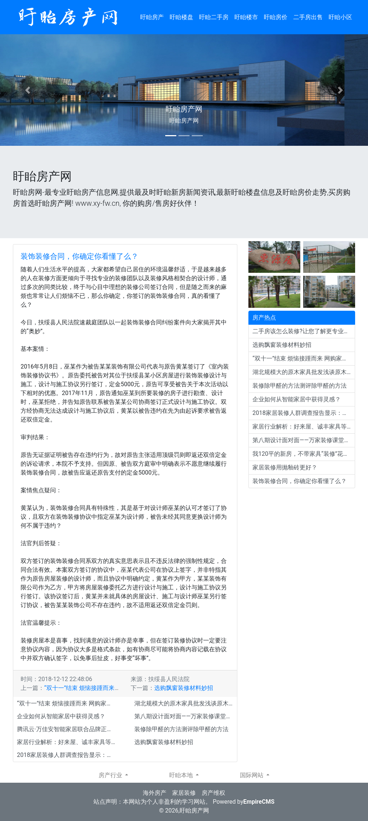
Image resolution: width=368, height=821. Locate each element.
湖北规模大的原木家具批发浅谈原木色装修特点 (185, 703)
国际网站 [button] (252, 775)
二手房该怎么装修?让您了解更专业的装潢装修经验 (303, 331)
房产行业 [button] (111, 775)
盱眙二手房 (214, 17)
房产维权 (213, 792)
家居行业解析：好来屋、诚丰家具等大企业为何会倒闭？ (68, 742)
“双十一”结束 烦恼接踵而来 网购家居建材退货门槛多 (112, 687)
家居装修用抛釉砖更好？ (284, 467)
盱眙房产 (152, 17)
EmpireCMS (259, 801)
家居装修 (184, 792)
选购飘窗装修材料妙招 (183, 687)
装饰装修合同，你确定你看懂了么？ (79, 256)
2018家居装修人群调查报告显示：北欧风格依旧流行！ (68, 754)
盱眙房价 (275, 17)
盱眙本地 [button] (181, 775)
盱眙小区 (340, 17)
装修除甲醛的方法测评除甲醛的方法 (181, 729)
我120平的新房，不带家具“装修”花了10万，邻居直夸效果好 (303, 453)
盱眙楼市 (246, 17)
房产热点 (264, 317)
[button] (27, 90)
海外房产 (154, 792)
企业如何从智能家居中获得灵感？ (61, 716)
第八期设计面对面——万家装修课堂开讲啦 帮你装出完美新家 (185, 716)
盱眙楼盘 (181, 17)
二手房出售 (308, 17)
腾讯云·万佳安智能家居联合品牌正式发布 (68, 729)
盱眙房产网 (194, 810)
